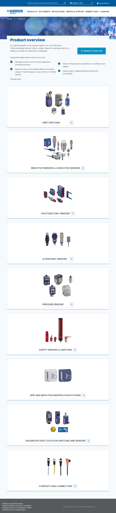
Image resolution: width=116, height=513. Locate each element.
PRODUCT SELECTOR (93, 51)
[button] (58, 107)
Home (9, 19)
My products (104, 3)
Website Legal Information (12, 504)
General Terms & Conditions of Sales (16, 508)
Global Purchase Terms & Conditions (16, 506)
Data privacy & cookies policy (14, 510)
